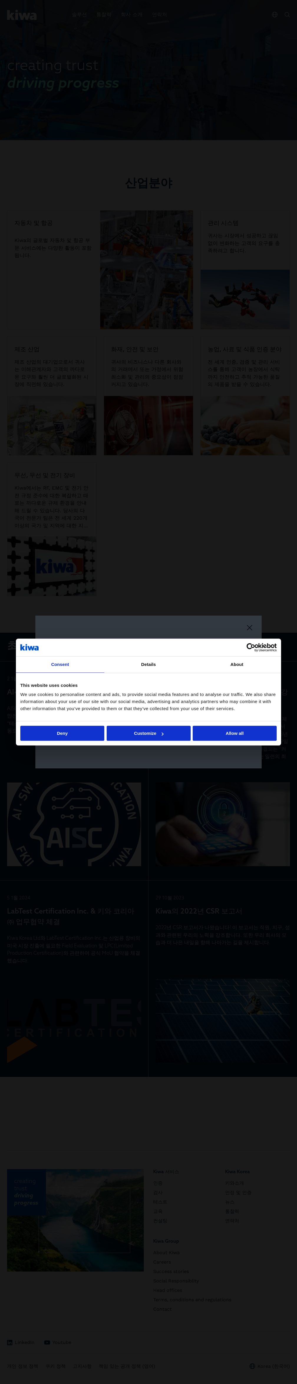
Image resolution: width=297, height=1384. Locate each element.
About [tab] (236, 664)
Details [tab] (148, 664)
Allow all (235, 733)
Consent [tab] (60, 664)
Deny (62, 733)
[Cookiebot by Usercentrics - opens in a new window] (251, 647)
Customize (149, 733)
